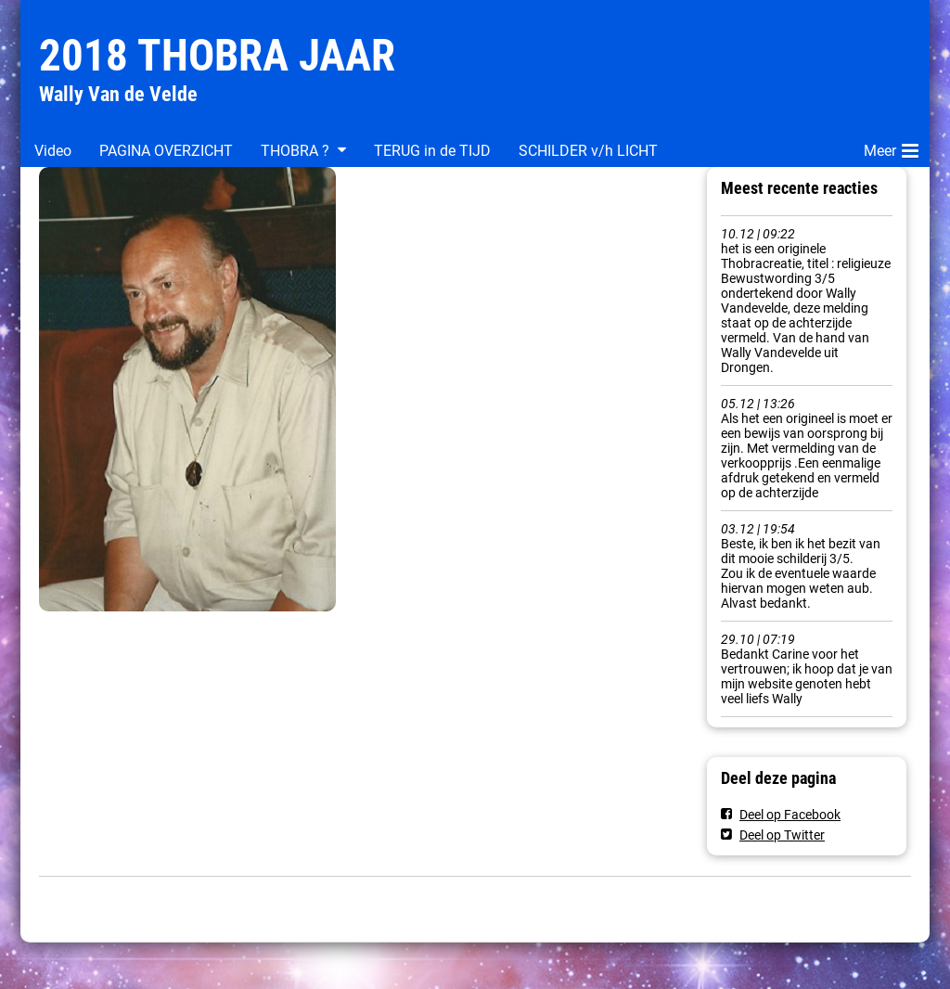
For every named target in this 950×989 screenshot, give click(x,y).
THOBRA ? (295, 151)
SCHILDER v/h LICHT (588, 151)
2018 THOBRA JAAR (217, 55)
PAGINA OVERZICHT (166, 151)
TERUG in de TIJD (432, 151)
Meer (891, 148)
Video (52, 151)
